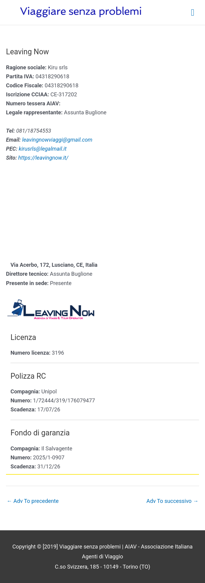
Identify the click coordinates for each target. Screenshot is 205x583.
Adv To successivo (172, 501)
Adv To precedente (33, 501)
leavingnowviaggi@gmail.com (57, 140)
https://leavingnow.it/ (43, 158)
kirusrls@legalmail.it (43, 149)
